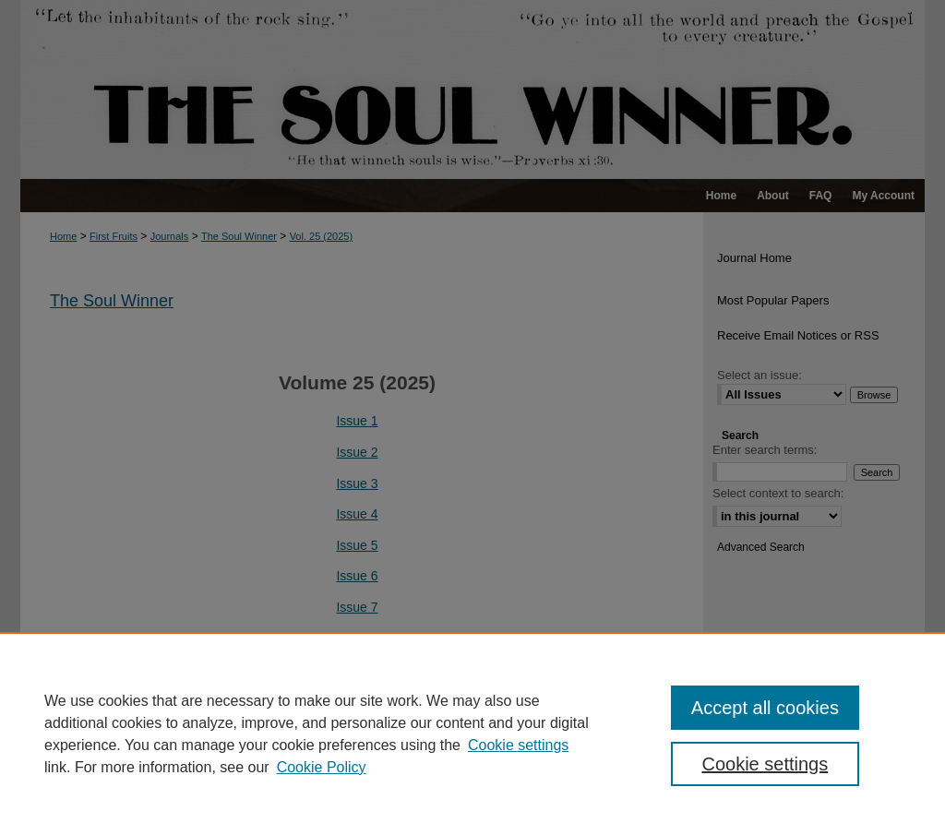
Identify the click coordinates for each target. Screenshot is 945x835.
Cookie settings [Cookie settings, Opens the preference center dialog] (764, 764)
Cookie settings (518, 745)
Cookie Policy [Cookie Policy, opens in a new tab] (321, 767)
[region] (472, 733)
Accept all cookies (765, 708)
